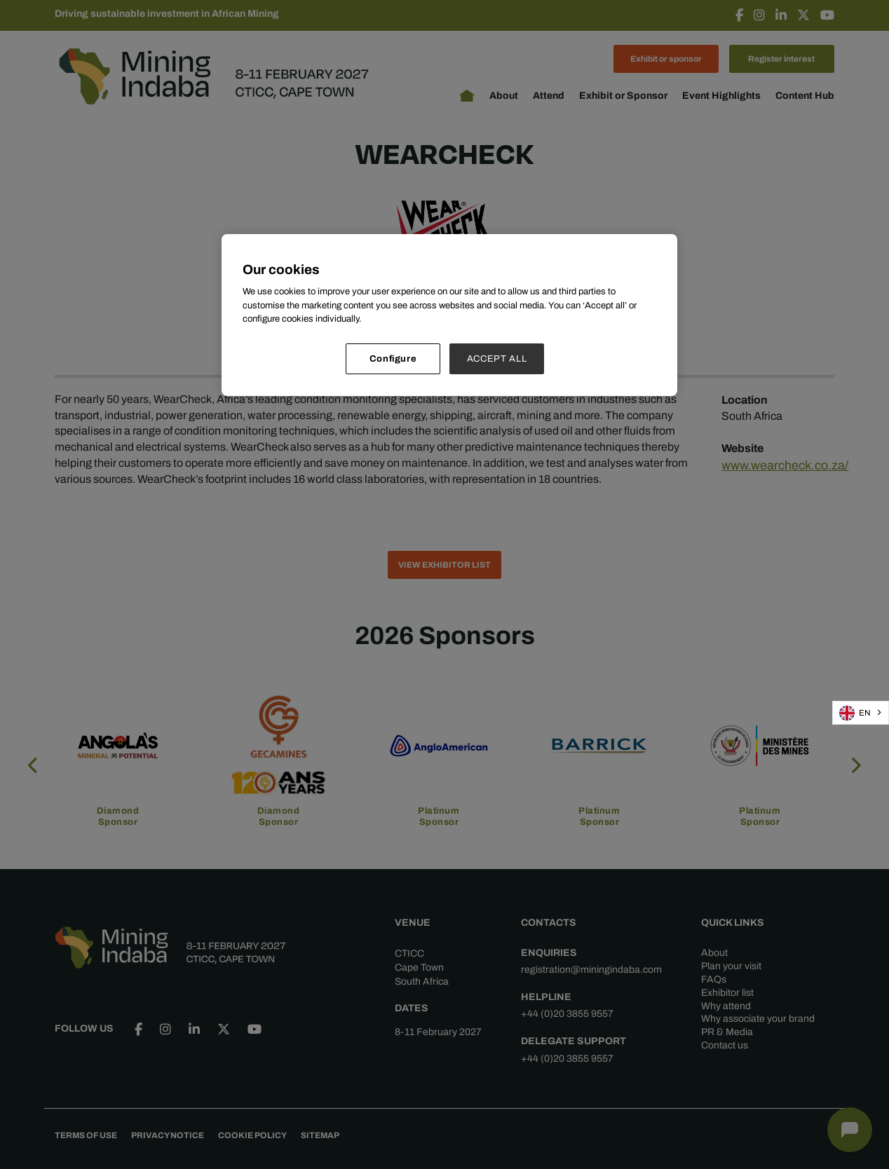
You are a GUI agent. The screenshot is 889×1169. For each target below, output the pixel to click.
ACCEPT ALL (497, 358)
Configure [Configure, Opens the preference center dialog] (393, 358)
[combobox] (860, 713)
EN (855, 713)
